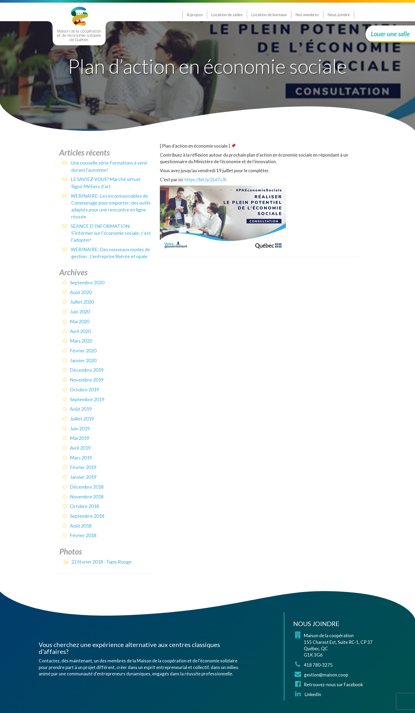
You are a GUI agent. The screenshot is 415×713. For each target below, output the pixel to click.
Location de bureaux (269, 14)
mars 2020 (81, 341)
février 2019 (83, 467)
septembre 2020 (87, 282)
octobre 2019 (84, 389)
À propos (195, 14)
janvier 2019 (83, 477)
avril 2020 (80, 331)
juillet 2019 (82, 419)
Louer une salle (390, 34)
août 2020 (81, 292)
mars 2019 (81, 457)
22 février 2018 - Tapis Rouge (101, 562)
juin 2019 (80, 428)
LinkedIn (312, 694)
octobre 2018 (84, 506)
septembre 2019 (87, 399)
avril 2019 (80, 448)
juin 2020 (80, 312)
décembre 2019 (86, 370)
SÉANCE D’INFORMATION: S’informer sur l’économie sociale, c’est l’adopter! (111, 233)
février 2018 (83, 535)
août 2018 (81, 526)
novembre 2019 (86, 380)
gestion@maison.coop (326, 674)
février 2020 (83, 350)
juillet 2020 (82, 302)
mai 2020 (79, 321)
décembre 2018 (86, 487)
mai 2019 (79, 438)
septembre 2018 (87, 516)
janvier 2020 (83, 360)
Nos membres (307, 14)
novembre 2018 (86, 496)
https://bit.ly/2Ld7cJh (205, 179)
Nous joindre (338, 14)
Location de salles (227, 14)
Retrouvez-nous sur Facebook (333, 684)
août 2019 (81, 409)
